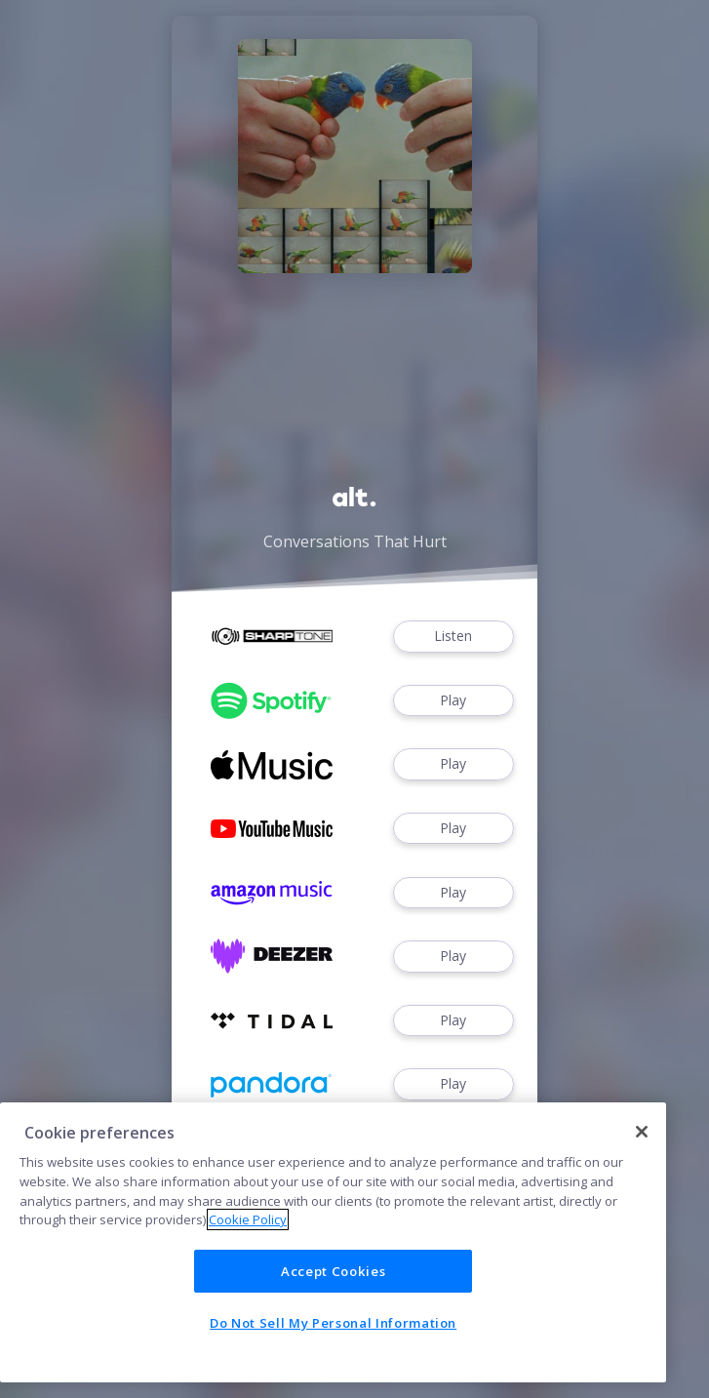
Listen (453, 636)
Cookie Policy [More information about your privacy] (248, 1219)
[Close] (641, 1131)
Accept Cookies (333, 1271)
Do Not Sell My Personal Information (333, 1323)
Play (453, 701)
